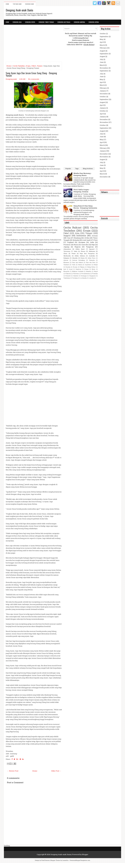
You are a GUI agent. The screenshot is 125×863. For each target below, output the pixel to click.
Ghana (83, 251)
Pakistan (68, 273)
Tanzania (66, 251)
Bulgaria (66, 258)
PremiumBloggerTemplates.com (80, 860)
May (101, 39)
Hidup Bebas (91, 267)
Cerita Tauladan (19, 66)
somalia (91, 278)
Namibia (88, 271)
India (92, 242)
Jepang (66, 247)
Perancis (66, 244)
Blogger (85, 854)
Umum (80, 265)
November (104, 68)
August (102, 51)
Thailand (66, 265)
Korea (82, 258)
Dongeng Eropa (30, 22)
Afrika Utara (91, 258)
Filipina (82, 267)
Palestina (76, 273)
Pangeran (90, 247)
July (101, 59)
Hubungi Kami (29, 4)
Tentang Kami (17, 4)
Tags (77, 168)
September (104, 36)
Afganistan (67, 249)
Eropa (28, 66)
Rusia (76, 244)
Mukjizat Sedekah (77, 271)
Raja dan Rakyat (77, 262)
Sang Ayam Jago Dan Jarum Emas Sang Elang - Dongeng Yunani (31, 74)
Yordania (75, 278)
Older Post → (56, 771)
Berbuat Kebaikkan (78, 260)
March (102, 45)
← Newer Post (12, 771)
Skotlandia (67, 256)
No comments (33, 79)
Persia (74, 253)
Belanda (76, 240)
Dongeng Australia (63, 22)
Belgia (96, 265)
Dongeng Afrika (94, 22)
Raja (93, 244)
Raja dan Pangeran (87, 253)
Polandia (95, 273)
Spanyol (91, 249)
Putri (96, 240)
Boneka (68, 267)
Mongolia (66, 271)
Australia (92, 256)
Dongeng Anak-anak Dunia (19, 10)
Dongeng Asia (17, 22)
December (104, 94)
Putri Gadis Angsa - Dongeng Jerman (81, 190)
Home (7, 4)
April (102, 42)
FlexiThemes (45, 860)
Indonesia (81, 235)
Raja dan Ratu (90, 262)
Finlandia (92, 260)
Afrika (86, 238)
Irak (64, 269)
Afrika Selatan (80, 256)
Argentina (88, 265)
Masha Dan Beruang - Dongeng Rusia (82, 174)
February (103, 48)
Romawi (68, 276)
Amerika (84, 244)
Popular (68, 168)
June (102, 62)
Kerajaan (81, 242)
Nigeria (77, 247)
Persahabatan (85, 273)
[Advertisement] (34, 44)
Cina (68, 238)
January (103, 91)
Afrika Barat (80, 249)
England (70, 242)
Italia (75, 251)
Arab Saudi (86, 240)
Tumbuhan (66, 278)
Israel (71, 269)
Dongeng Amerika (79, 22)
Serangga (84, 276)
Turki (73, 265)
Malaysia (92, 251)
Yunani (39, 66)
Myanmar (66, 262)
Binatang (77, 238)
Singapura (92, 276)
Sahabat (75, 276)
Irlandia (75, 258)
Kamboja (78, 269)
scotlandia (83, 278)
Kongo (86, 269)
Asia (77, 233)
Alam (65, 253)
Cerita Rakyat (72, 227)
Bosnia (75, 267)
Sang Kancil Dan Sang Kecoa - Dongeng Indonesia (85, 207)
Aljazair (65, 260)
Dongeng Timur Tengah (46, 22)
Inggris (67, 235)
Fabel (33, 66)
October (103, 33)
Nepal (96, 271)
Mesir (93, 269)
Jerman (95, 236)
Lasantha (65, 860)
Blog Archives (88, 168)
